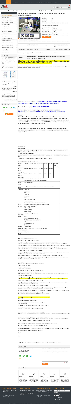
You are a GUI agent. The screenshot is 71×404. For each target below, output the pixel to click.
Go (69, 7)
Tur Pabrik (22, 2)
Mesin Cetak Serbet (5, 26)
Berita (55, 2)
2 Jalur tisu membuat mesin (56, 342)
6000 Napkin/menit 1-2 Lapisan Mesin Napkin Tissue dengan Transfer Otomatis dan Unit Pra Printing (65, 380)
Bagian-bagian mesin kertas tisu (7, 47)
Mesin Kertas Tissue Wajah (7, 38)
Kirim (56, 392)
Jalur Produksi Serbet (6, 24)
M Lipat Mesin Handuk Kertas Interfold (27, 390)
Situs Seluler (57, 399)
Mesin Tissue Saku (5, 36)
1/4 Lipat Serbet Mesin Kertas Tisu (28, 342)
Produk (8, 2)
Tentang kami (15, 2)
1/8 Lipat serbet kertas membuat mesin (43, 342)
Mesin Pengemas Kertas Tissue (7, 22)
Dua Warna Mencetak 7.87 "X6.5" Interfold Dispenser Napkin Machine (43, 394)
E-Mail (55, 397)
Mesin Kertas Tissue (5, 17)
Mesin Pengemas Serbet (6, 40)
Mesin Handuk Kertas (6, 29)
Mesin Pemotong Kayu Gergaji (7, 45)
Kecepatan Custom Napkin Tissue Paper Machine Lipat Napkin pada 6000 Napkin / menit (23, 380)
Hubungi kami (39, 2)
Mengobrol (47, 36)
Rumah (3, 2)
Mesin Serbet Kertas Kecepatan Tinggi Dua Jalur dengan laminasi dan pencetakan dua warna (10, 58)
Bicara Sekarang (48, 2)
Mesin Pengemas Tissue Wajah (7, 42)
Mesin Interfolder (5, 49)
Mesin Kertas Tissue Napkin (13, 10)
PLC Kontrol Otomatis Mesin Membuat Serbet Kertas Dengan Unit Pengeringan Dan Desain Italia (54, 380)
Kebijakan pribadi (11, 403)
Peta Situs (60, 397)
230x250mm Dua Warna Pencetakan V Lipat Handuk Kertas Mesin (44, 391)
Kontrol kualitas (30, 2)
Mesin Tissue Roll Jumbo (6, 33)
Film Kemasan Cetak (5, 52)
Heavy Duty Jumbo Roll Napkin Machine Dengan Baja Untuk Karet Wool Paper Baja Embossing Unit (44, 380)
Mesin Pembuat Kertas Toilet (7, 31)
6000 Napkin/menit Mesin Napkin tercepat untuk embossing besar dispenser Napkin (33, 379)
